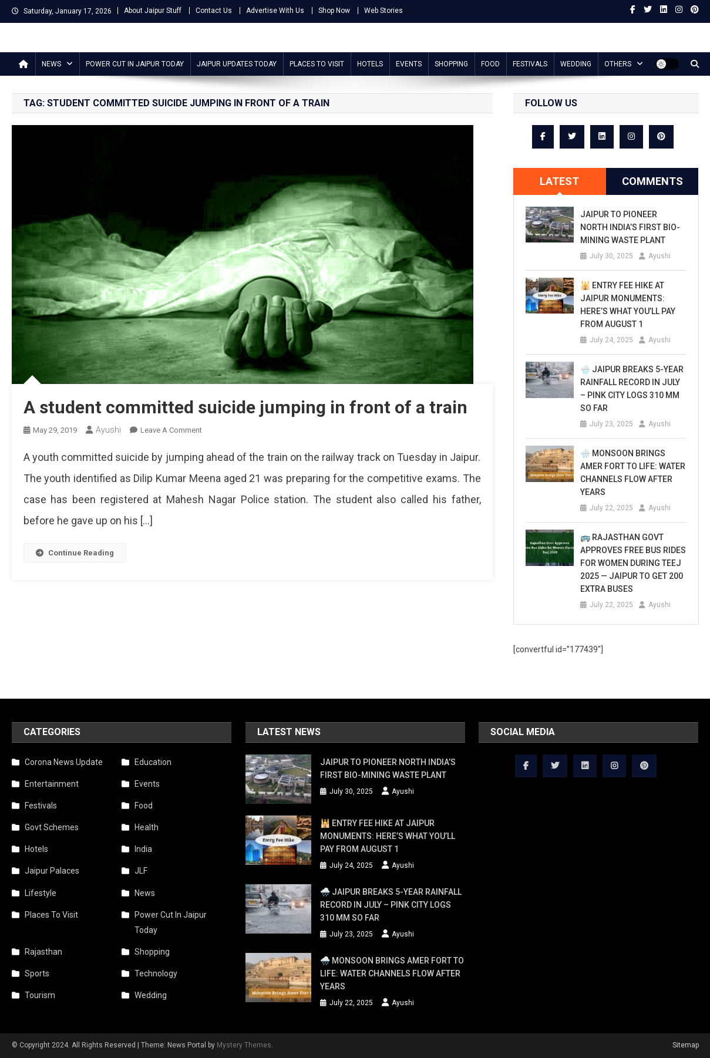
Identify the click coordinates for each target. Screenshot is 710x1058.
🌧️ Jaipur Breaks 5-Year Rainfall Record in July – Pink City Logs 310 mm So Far (632, 389)
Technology (155, 973)
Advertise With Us (275, 10)
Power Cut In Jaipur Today (135, 64)
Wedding (575, 64)
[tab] (559, 181)
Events (409, 64)
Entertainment (52, 784)
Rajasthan (43, 951)
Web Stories (383, 10)
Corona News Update (64, 762)
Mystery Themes (244, 1045)
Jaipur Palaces (52, 870)
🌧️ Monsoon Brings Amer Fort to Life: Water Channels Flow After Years (632, 473)
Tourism (40, 995)
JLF (140, 870)
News (51, 64)
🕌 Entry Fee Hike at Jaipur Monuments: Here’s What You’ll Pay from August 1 (627, 305)
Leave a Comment (171, 430)
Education (152, 762)
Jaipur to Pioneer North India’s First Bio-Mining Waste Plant (630, 227)
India (143, 849)
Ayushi (108, 429)
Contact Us (214, 10)
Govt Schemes (52, 827)
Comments (652, 181)
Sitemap (685, 1045)
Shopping (451, 64)
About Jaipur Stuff (152, 10)
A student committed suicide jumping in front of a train (245, 407)
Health (146, 827)
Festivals (530, 64)
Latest (559, 181)
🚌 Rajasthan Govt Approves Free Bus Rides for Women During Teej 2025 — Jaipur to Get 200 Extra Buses (633, 563)
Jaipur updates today (237, 64)
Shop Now (334, 10)
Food (490, 64)
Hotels (370, 64)
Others (617, 64)
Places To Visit (317, 64)
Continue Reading (75, 552)
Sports (37, 973)
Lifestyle (40, 893)
